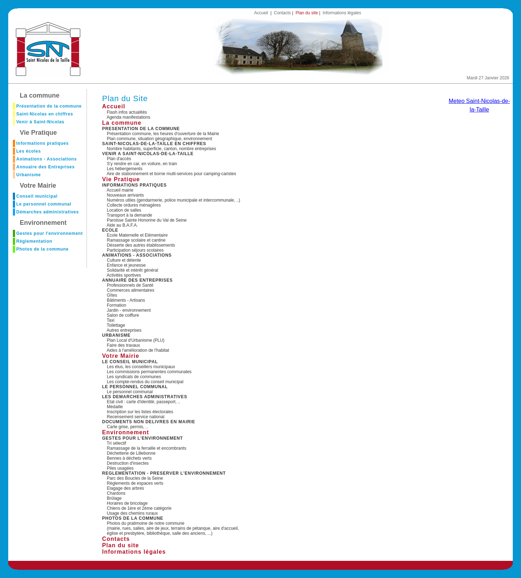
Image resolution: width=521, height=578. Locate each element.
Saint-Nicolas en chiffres (44, 114)
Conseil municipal (37, 196)
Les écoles (28, 151)
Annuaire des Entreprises (45, 166)
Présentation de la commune (49, 106)
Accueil (261, 12)
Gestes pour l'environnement (49, 233)
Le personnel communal (43, 204)
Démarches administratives (47, 211)
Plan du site (306, 12)
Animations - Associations (46, 159)
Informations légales (342, 12)
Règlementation (34, 241)
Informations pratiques (42, 143)
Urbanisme (28, 174)
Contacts (282, 12)
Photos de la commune (42, 249)
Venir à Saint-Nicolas (40, 121)
